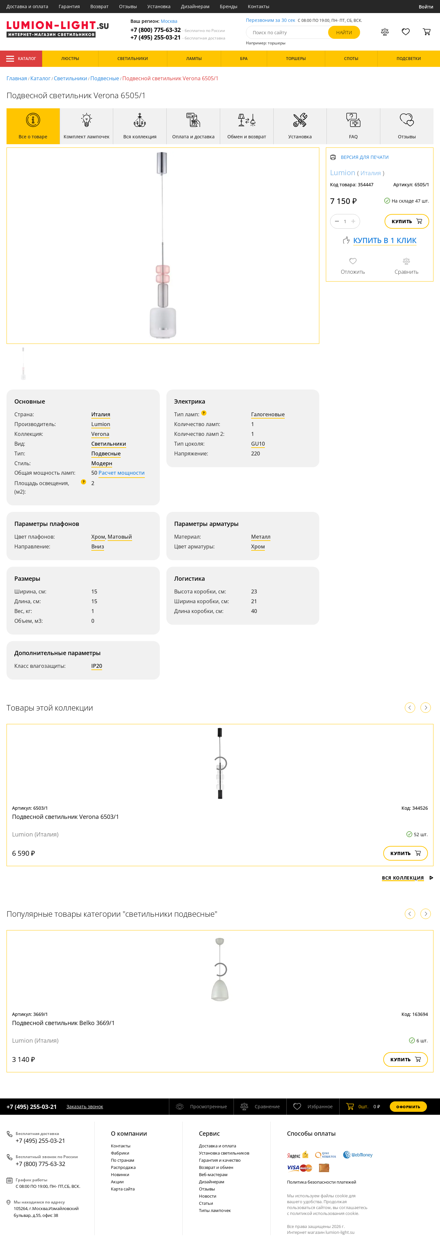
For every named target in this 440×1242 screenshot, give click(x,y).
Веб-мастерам (213, 1174)
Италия (100, 414)
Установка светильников (224, 1153)
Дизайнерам (195, 6)
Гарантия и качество (220, 1160)
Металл (260, 536)
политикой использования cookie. (324, 1213)
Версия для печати (365, 157)
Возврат (99, 6)
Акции (117, 1182)
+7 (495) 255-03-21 (177, 37)
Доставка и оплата (27, 6)
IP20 (96, 665)
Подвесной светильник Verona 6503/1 (65, 816)
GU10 (258, 443)
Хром (98, 536)
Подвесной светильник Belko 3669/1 (63, 1023)
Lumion (100, 424)
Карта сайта (123, 1189)
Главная (17, 78)
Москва (169, 21)
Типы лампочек (215, 1210)
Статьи (206, 1203)
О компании (129, 1133)
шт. (357, 1107)
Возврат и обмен (216, 1167)
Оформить (408, 1106)
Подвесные (104, 78)
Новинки (120, 1174)
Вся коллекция (407, 878)
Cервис (209, 1133)
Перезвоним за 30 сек (270, 20)
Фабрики (120, 1153)
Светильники (70, 78)
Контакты (258, 6)
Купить (407, 221)
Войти (426, 7)
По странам (122, 1160)
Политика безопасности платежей (321, 1182)
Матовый (120, 536)
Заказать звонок (85, 1106)
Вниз (97, 546)
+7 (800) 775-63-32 (177, 30)
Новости (207, 1196)
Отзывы (128, 6)
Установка (159, 6)
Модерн (101, 463)
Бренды (228, 6)
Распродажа (123, 1167)
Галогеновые (268, 414)
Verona (100, 433)
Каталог (21, 59)
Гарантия (69, 6)
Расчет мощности (122, 472)
